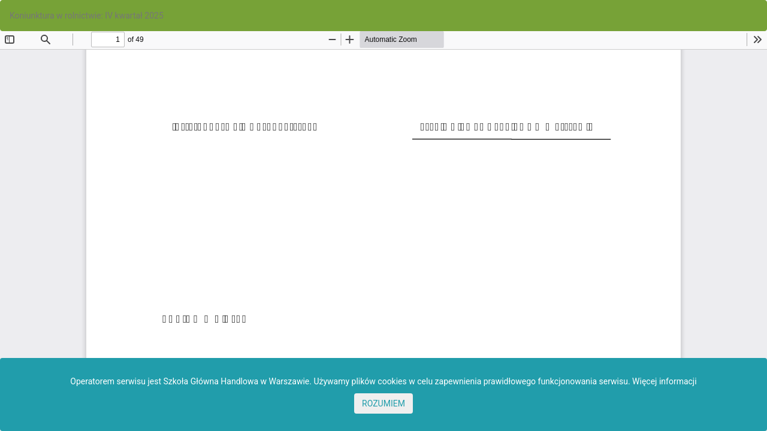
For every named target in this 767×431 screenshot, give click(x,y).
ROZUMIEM (383, 403)
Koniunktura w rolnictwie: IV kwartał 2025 (87, 15)
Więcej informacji (664, 381)
